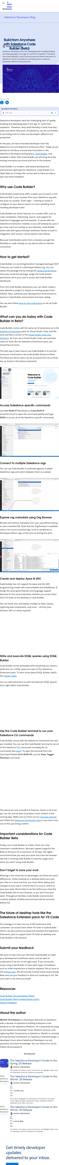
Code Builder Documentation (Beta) (17, 995)
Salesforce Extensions (10, 331)
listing (53, 270)
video (14, 676)
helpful (7, 676)
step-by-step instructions (31, 303)
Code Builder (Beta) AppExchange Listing (19, 999)
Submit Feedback (8, 1002)
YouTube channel (48, 816)
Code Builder (41, 153)
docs (18, 751)
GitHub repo (10, 971)
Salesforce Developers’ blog (27, 820)
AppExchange (44, 270)
